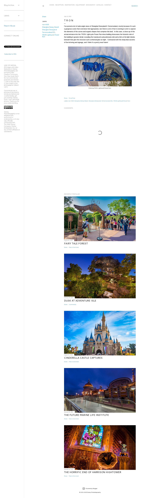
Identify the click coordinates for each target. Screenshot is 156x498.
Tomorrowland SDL (49, 32)
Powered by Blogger (89, 488)
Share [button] (44, 17)
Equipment (80, 5)
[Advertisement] (100, 174)
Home (51, 5)
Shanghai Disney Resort (50, 27)
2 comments (72, 304)
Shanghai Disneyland (49, 30)
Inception (59, 5)
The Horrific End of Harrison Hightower (92, 472)
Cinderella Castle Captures (83, 357)
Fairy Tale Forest (76, 243)
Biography (90, 5)
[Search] (135, 6)
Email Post (72, 98)
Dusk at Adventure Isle (80, 300)
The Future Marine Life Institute (86, 415)
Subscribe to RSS (10, 54)
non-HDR (45, 24)
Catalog (99, 5)
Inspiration (70, 5)
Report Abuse (9, 26)
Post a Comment (74, 247)
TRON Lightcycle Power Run (121, 101)
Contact (107, 5)
